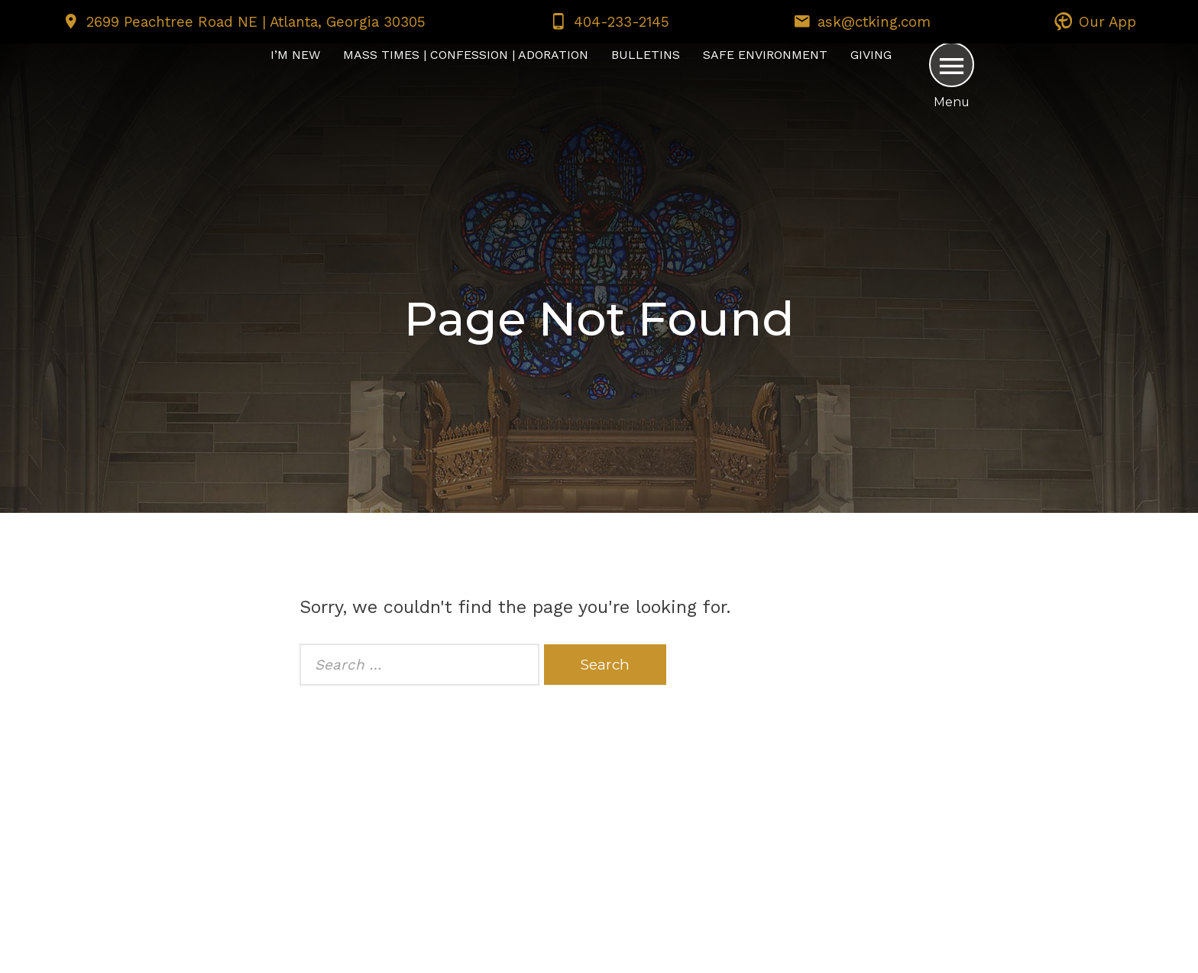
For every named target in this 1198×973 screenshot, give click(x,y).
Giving (871, 54)
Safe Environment (765, 54)
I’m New (295, 54)
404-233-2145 (621, 22)
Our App (1107, 22)
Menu (952, 102)
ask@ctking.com (874, 22)
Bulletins (645, 54)
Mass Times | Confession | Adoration (465, 54)
